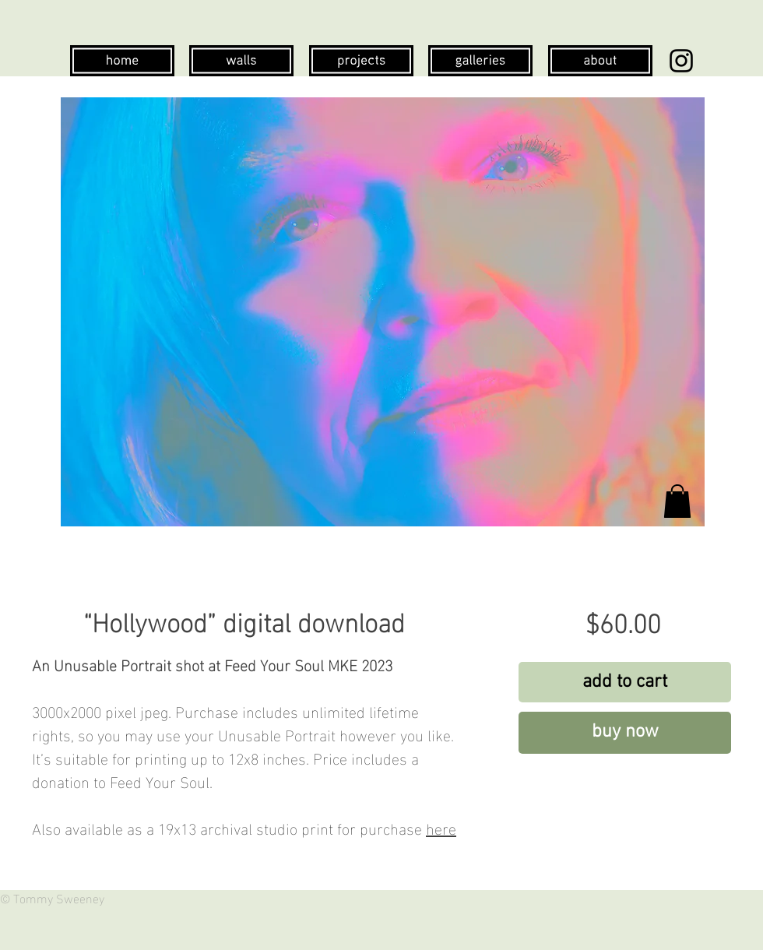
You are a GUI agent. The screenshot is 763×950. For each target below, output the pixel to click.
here (441, 827)
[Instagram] (681, 60)
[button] (677, 501)
